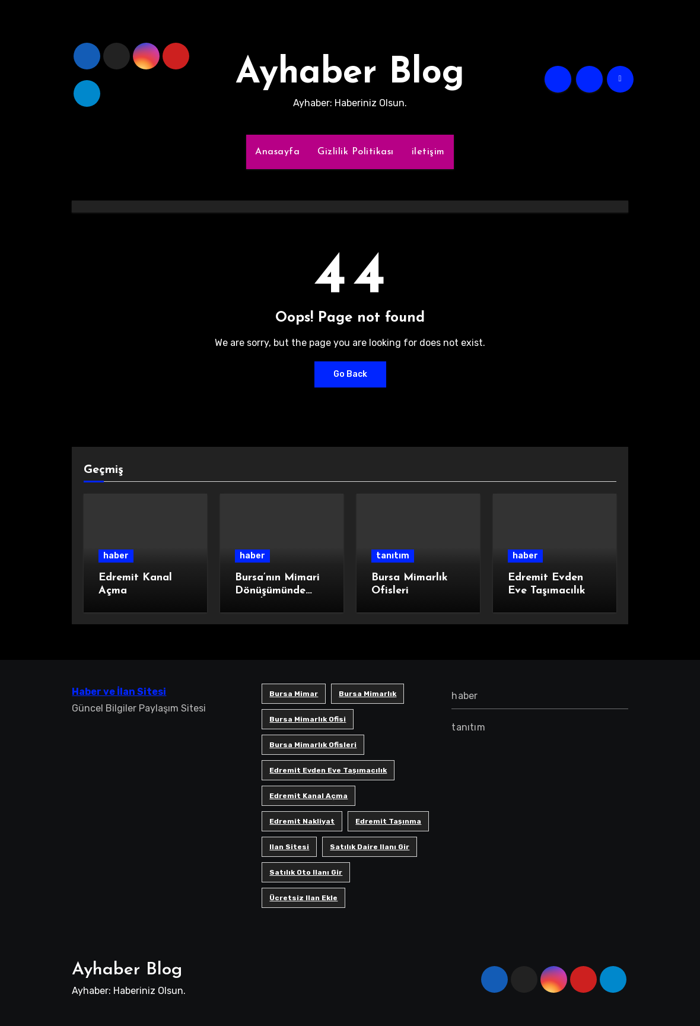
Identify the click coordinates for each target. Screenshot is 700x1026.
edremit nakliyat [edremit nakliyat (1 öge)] (302, 821)
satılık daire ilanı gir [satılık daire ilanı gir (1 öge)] (369, 847)
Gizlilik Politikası (355, 152)
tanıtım (392, 556)
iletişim (428, 152)
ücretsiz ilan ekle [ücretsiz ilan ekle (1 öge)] (303, 898)
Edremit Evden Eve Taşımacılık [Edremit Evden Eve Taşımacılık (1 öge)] (328, 770)
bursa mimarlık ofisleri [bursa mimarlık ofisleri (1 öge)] (313, 745)
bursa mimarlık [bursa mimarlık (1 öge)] (367, 694)
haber (116, 556)
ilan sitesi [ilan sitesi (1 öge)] (289, 847)
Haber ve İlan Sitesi (119, 691)
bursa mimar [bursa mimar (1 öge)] (293, 694)
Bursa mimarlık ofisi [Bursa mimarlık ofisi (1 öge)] (307, 719)
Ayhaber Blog (350, 73)
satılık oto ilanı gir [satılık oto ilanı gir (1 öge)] (305, 872)
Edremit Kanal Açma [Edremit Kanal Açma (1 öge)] (308, 796)
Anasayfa (277, 152)
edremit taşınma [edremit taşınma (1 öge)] (388, 821)
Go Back (350, 374)
